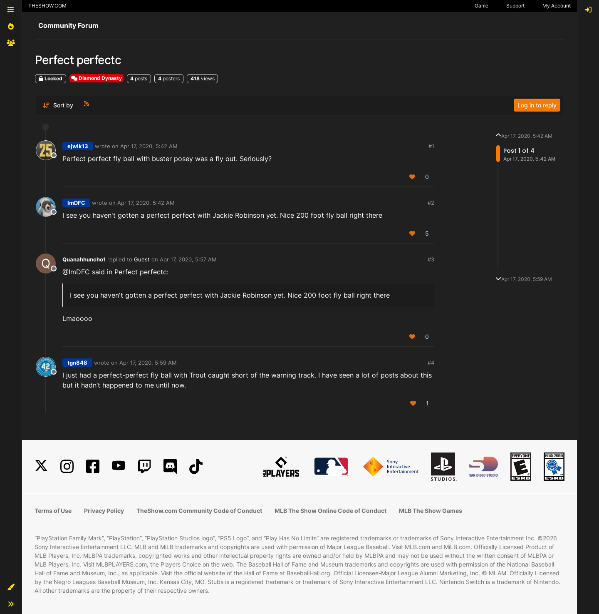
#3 (431, 259)
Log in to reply (537, 105)
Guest (142, 259)
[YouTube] (118, 466)
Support (515, 5)
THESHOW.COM (47, 5)
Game (481, 5)
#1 (431, 146)
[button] (10, 587)
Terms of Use (53, 510)
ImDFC (76, 202)
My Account (556, 5)
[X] (41, 466)
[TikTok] (196, 466)
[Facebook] (92, 466)
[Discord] (170, 466)
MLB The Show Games (430, 510)
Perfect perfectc (140, 272)
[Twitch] (144, 466)
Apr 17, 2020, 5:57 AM (188, 259)
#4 (431, 362)
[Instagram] (67, 466)
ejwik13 (77, 146)
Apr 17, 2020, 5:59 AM (148, 362)
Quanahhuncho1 (84, 259)
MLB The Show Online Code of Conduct (330, 510)
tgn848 (77, 362)
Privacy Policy (104, 510)
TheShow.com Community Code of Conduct (199, 510)
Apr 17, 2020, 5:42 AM (149, 146)
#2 (431, 202)
